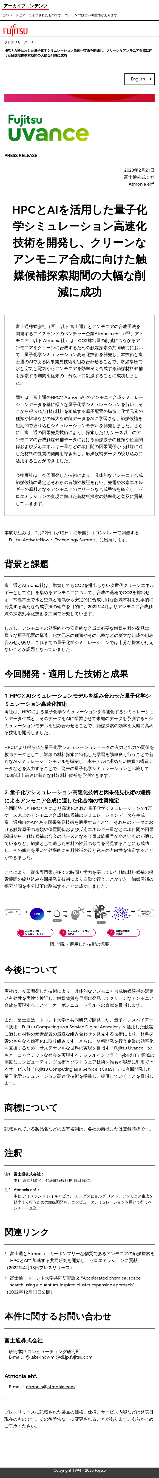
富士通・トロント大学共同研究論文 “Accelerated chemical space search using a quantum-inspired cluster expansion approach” (75, 1282)
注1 (53, 325)
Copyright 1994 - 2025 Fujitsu (79, 1470)
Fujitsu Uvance (128, 1048)
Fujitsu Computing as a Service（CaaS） (76, 1069)
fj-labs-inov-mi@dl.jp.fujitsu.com (59, 1357)
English (138, 79)
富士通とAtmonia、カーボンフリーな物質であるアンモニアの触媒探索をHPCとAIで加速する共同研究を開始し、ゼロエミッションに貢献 (82, 1257)
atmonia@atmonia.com (50, 1386)
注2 (127, 332)
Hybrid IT (127, 1055)
